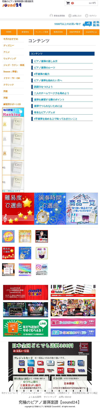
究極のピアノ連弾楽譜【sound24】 (50, 402)
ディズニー (8, 45)
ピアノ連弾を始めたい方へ (48, 80)
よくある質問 (35, 397)
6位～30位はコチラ (11, 191)
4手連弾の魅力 (41, 74)
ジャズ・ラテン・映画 (13, 65)
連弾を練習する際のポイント (49, 99)
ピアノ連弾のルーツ (44, 67)
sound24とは (91, 32)
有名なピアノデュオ (44, 112)
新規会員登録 (57, 16)
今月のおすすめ (10, 39)
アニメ (6, 52)
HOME (8, 32)
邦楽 (5, 91)
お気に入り (75, 16)
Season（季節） (11, 71)
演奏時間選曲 (74, 32)
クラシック (8, 84)
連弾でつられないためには (48, 106)
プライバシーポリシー (31, 393)
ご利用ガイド (63, 393)
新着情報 (25, 32)
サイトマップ (50, 397)
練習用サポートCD (12, 104)
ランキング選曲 (41, 32)
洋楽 (5, 97)
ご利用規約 (49, 393)
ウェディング (9, 58)
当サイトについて (10, 393)
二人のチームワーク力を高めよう (51, 93)
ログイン (91, 16)
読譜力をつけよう (43, 86)
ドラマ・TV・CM (11, 78)
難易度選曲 (58, 32)
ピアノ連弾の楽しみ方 (45, 61)
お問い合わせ (65, 397)
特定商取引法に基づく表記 (84, 393)
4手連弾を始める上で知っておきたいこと (55, 118)
